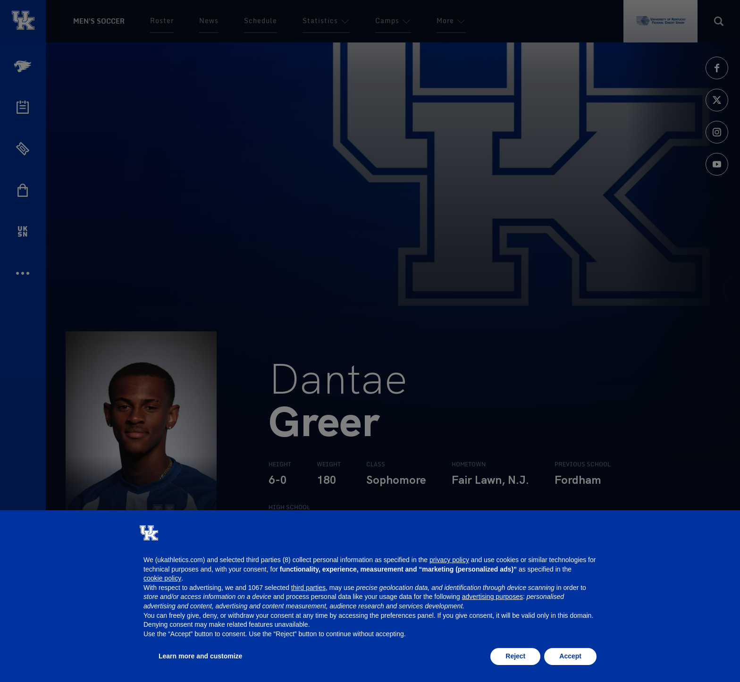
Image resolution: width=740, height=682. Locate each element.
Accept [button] (570, 656)
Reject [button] (515, 656)
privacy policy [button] (449, 560)
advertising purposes (492, 596)
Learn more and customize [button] (200, 656)
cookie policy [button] (162, 578)
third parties (308, 587)
